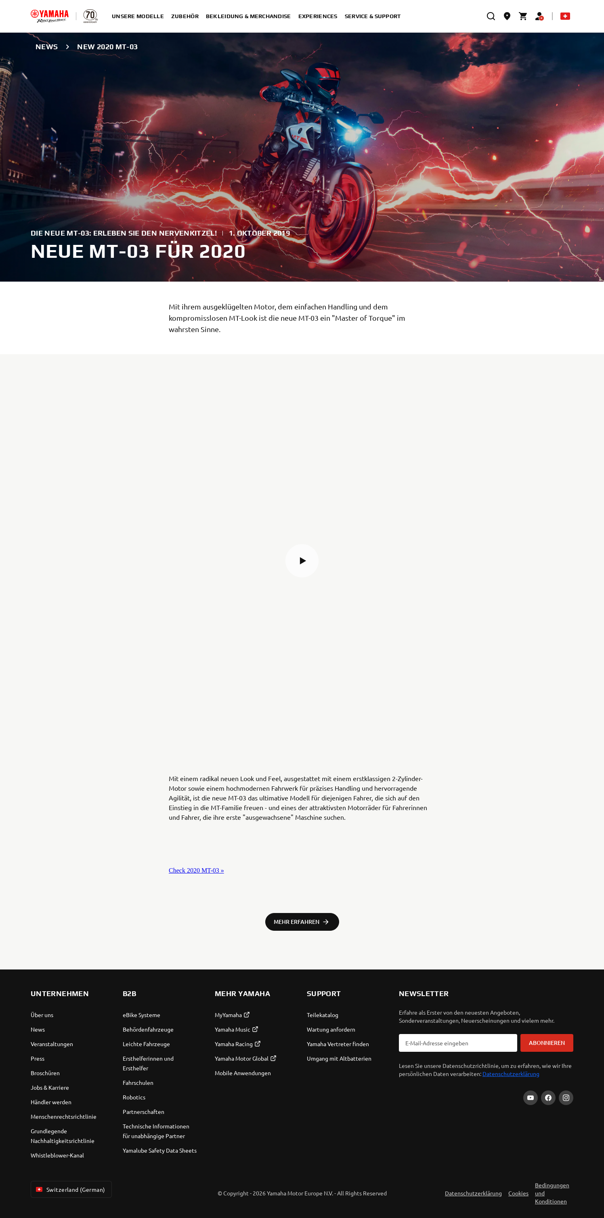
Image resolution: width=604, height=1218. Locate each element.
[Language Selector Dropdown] (565, 16)
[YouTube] (530, 1098)
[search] (491, 16)
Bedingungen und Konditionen (552, 1193)
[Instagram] (566, 1098)
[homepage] (50, 16)
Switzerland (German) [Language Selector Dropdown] (69, 1189)
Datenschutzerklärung (510, 1073)
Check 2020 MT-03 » (196, 870)
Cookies (518, 1193)
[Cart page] (523, 16)
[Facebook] (548, 1098)
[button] (302, 560)
